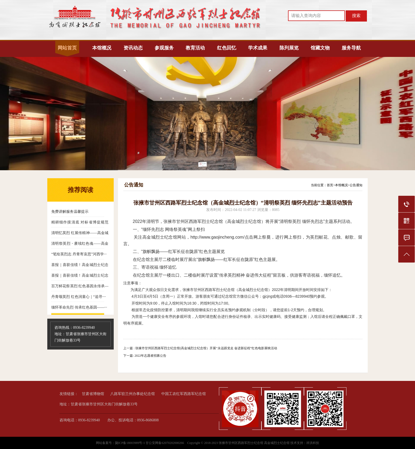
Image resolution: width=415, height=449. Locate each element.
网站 (181, 237)
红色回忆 (226, 48)
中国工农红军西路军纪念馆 (183, 394)
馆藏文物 (320, 48)
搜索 (356, 15)
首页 (330, 185)
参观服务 (164, 48)
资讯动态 (133, 48)
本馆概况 (101, 48)
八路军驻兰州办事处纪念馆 (132, 394)
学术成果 (257, 48)
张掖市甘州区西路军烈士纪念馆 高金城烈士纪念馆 (254, 443)
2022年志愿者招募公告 (150, 355)
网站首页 (67, 48)
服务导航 (351, 48)
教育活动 (195, 48)
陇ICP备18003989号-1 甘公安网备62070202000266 (150, 443)
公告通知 (356, 185)
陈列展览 (289, 48)
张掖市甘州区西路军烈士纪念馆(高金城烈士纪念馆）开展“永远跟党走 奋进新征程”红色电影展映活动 (206, 348)
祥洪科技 (312, 443)
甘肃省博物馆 (93, 394)
